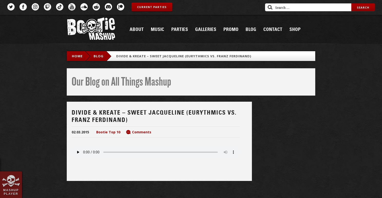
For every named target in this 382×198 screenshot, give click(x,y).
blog (99, 56)
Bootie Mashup (91, 29)
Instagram (35, 6)
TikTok (59, 6)
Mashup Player (11, 191)
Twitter (11, 6)
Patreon (120, 6)
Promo (231, 29)
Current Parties (152, 7)
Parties (179, 29)
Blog (251, 29)
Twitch (47, 6)
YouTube (72, 6)
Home (77, 56)
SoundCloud (84, 6)
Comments (141, 132)
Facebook (23, 6)
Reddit (96, 6)
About (137, 29)
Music (157, 29)
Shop (295, 29)
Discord (108, 6)
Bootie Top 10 (108, 132)
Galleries (205, 29)
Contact (272, 29)
